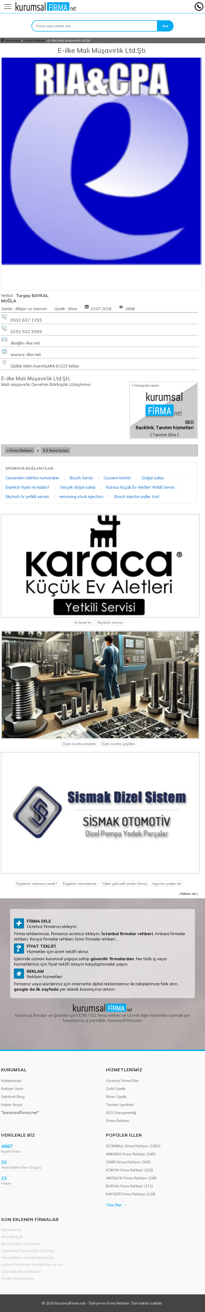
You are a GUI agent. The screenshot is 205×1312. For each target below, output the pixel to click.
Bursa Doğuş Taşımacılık (21, 1244)
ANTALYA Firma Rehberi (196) (131, 1178)
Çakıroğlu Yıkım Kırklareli (21, 1271)
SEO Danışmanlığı (121, 1112)
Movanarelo (11, 1230)
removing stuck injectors (81, 496)
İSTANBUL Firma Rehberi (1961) (133, 1146)
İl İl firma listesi (55, 450)
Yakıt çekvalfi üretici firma (124, 883)
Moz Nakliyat (12, 1237)
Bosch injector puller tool (136, 496)
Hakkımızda (11, 1080)
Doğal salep (152, 477)
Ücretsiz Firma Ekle (122, 1080)
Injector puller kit (167, 883)
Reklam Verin (12, 1088)
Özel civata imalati (79, 743)
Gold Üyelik (115, 1088)
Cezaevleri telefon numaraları (32, 477)
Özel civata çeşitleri (118, 743)
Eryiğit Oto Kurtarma (18, 1278)
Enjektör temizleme (80, 883)
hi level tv (83, 622)
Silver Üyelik (116, 1096)
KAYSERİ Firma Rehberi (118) (130, 1194)
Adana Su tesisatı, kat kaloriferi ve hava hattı (34, 1264)
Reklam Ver (188, 894)
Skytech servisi (110, 622)
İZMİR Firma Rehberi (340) (128, 1162)
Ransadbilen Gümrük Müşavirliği (28, 1257)
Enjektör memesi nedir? (37, 883)
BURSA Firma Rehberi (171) (129, 1186)
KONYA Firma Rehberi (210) (129, 1170)
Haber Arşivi (11, 1104)
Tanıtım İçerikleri (120, 1104)
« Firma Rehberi (20, 450)
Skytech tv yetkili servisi (27, 496)
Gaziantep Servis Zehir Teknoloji (28, 1250)
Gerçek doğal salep (78, 487)
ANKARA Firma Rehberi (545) (131, 1154)
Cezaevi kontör (117, 477)
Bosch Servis (81, 477)
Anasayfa (13, 40)
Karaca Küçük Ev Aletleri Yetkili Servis (140, 487)
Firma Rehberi (34, 40)
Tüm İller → (116, 1205)
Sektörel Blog (13, 1096)
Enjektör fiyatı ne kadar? (27, 487)
